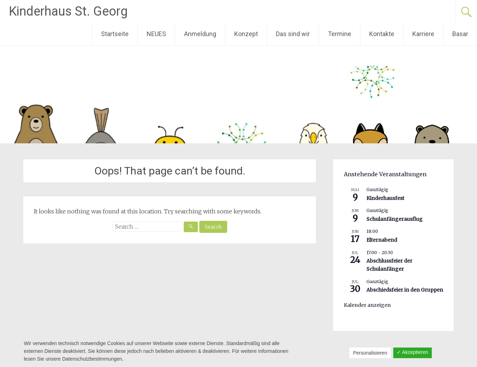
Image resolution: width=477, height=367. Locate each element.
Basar (460, 34)
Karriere (423, 34)
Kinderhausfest (385, 198)
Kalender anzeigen (367, 305)
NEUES (156, 34)
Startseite (115, 34)
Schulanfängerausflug (394, 219)
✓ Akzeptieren (412, 352)
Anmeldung (200, 34)
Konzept (246, 34)
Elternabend (381, 240)
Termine (339, 34)
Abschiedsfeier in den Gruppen (404, 290)
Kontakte (381, 34)
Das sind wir (293, 34)
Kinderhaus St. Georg (68, 11)
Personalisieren (370, 353)
